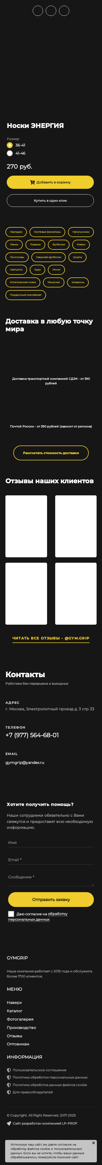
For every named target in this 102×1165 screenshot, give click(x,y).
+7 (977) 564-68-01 (32, 735)
